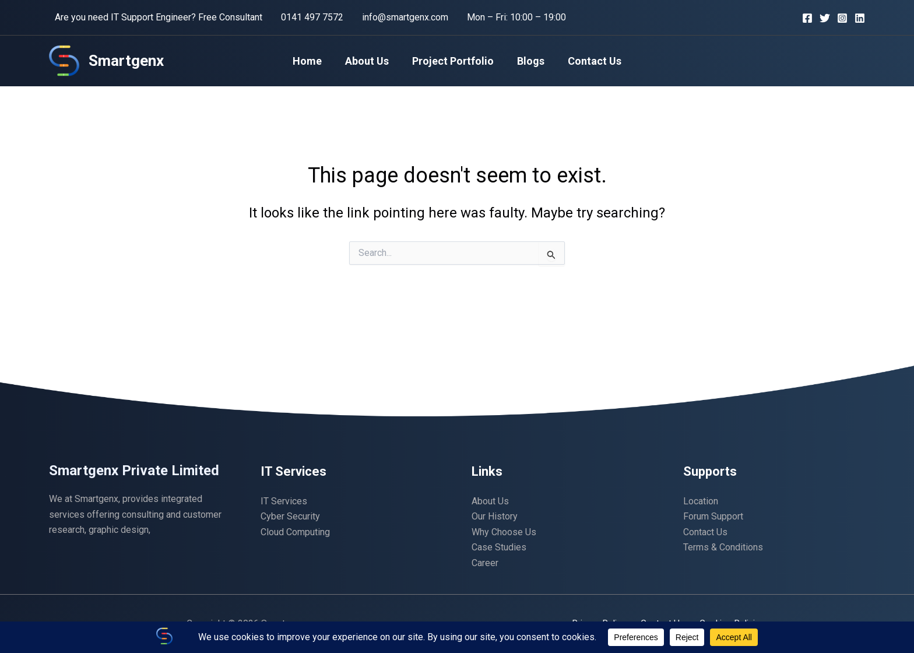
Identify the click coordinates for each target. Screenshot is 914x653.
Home (311, 61)
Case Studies (499, 547)
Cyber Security (290, 516)
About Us (369, 61)
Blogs (528, 61)
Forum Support (713, 516)
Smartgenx (126, 60)
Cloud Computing (295, 532)
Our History (495, 516)
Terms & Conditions (723, 547)
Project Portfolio (453, 61)
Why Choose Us (504, 532)
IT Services (284, 501)
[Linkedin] (860, 18)
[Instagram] (842, 18)
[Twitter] (825, 18)
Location (700, 501)
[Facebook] (807, 18)
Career (485, 562)
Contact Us (590, 61)
